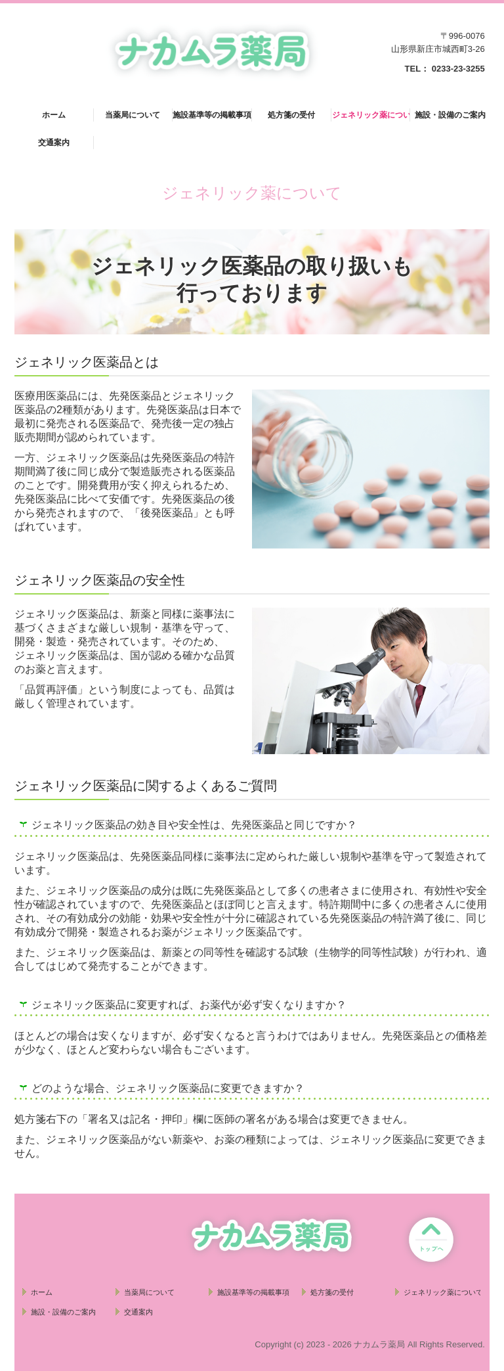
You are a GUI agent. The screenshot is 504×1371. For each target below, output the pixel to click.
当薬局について (132, 115)
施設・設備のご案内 (450, 115)
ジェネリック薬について (371, 115)
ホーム (54, 115)
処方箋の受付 (291, 115)
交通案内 (54, 142)
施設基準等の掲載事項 (212, 115)
